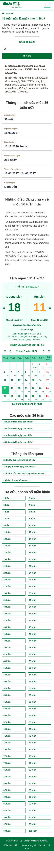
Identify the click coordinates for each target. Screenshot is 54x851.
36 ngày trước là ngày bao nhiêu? (19, 467)
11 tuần (7, 532)
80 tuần (32, 763)
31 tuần (7, 600)
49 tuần (7, 661)
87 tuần (7, 790)
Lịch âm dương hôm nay (15, 480)
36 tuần (32, 613)
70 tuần (32, 729)
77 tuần (7, 756)
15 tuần (7, 546)
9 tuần (6, 525)
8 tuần (32, 518)
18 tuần (32, 552)
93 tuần (7, 810)
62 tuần (32, 702)
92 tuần (32, 804)
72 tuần (32, 736)
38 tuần (32, 620)
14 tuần (32, 539)
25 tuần (7, 580)
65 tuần (7, 715)
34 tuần (32, 607)
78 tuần (32, 756)
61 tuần (7, 702)
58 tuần (32, 688)
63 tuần (7, 709)
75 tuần (7, 749)
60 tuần (32, 695)
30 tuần (32, 593)
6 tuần (32, 512)
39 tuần (7, 627)
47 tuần (7, 654)
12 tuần (32, 532)
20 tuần (32, 559)
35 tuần (7, 613)
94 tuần (32, 810)
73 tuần (7, 742)
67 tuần (7, 722)
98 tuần (32, 824)
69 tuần (7, 729)
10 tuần (32, 525)
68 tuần (32, 722)
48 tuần (32, 654)
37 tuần (7, 620)
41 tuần (7, 634)
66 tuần (32, 715)
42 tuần (32, 634)
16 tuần (32, 546)
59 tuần (7, 695)
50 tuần (32, 661)
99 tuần (7, 831)
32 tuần (32, 600)
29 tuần (7, 593)
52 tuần (32, 668)
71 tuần (7, 736)
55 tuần (7, 681)
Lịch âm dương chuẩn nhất (27, 404)
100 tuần (33, 831)
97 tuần (7, 824)
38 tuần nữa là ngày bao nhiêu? (18, 442)
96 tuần (32, 817)
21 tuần (7, 566)
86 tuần (32, 783)
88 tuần (32, 790)
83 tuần (7, 776)
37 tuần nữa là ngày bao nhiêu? (18, 435)
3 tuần (6, 505)
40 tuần (32, 627)
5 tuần (6, 512)
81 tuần (7, 770)
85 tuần (7, 783)
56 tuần (32, 681)
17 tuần (7, 552)
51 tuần (7, 668)
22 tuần (32, 566)
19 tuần (7, 559)
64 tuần (32, 709)
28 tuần (32, 586)
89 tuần (7, 797)
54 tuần (32, 675)
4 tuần (32, 505)
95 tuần (7, 817)
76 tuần (32, 749)
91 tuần (7, 804)
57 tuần (7, 688)
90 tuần (32, 797)
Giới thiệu (7, 845)
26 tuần (32, 580)
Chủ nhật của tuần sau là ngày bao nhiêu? (23, 473)
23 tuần (7, 573)
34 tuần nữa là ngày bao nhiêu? (18, 422)
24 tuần (32, 573)
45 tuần (7, 647)
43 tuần (7, 641)
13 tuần (7, 539)
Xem (27, 56)
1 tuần (6, 498)
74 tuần (32, 742)
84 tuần (32, 776)
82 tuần (32, 770)
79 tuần (7, 763)
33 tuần (7, 607)
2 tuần (32, 498)
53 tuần (7, 675)
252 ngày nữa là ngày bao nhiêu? (19, 460)
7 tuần (6, 518)
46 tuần (32, 647)
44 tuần (32, 641)
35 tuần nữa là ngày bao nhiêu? (18, 428)
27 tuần (7, 586)
